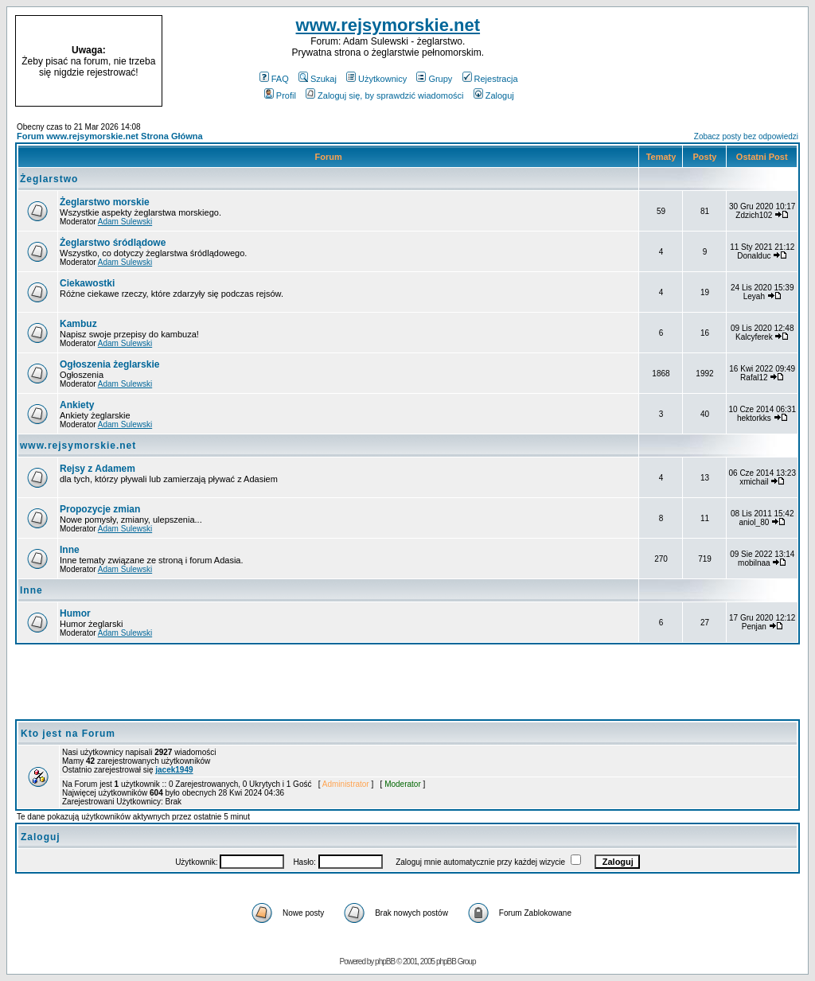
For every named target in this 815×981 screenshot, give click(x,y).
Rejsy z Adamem (97, 468)
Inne (70, 549)
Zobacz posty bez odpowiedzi (746, 136)
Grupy (434, 79)
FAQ (274, 79)
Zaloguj (494, 95)
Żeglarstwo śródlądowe (113, 242)
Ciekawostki (87, 283)
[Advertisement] (707, 61)
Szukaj (317, 79)
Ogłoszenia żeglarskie (109, 364)
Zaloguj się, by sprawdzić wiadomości (384, 95)
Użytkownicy (376, 79)
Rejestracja (490, 79)
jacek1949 (174, 769)
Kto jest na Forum (68, 733)
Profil (280, 95)
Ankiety (77, 405)
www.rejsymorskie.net (388, 25)
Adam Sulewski (125, 221)
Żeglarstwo (49, 179)
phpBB (385, 961)
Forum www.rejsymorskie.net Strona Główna (110, 136)
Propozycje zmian (100, 509)
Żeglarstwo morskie (105, 202)
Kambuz (78, 323)
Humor (75, 613)
